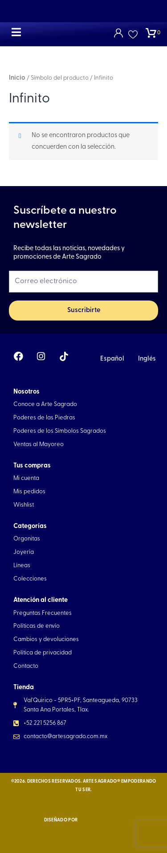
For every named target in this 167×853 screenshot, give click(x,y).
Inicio (17, 78)
